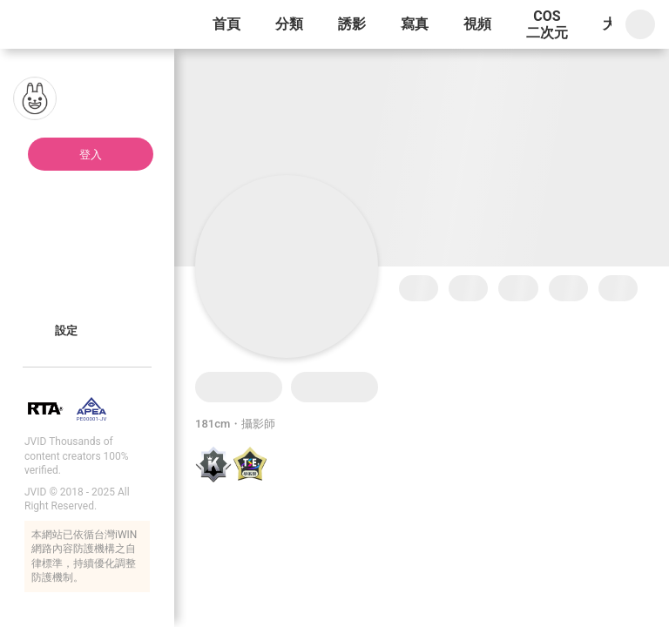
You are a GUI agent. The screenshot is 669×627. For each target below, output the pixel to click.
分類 (289, 24)
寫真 (415, 24)
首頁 (226, 24)
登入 (90, 154)
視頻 (477, 24)
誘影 (352, 24)
